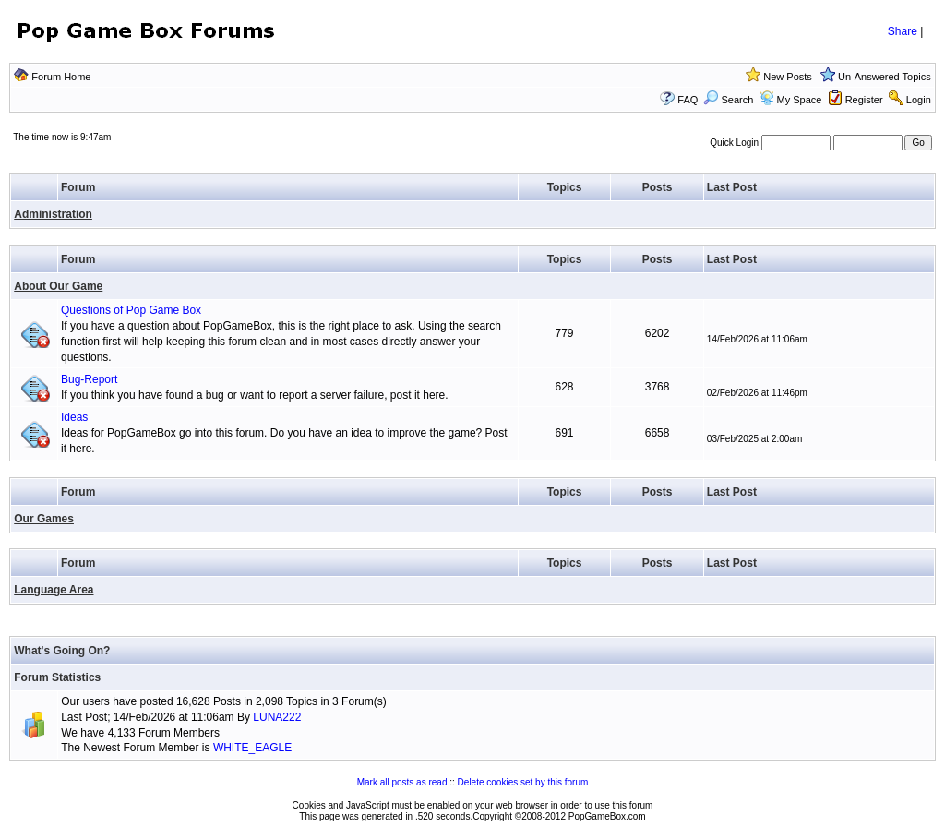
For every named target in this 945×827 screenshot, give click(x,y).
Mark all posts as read (402, 782)
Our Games (44, 518)
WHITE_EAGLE (252, 747)
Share (902, 31)
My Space (799, 99)
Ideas (74, 417)
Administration (53, 214)
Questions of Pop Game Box (131, 310)
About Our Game (58, 286)
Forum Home (60, 76)
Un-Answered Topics (884, 76)
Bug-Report (89, 379)
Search (728, 99)
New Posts (787, 76)
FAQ (687, 99)
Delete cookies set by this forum (523, 782)
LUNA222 (277, 717)
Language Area (53, 589)
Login (918, 99)
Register (864, 99)
